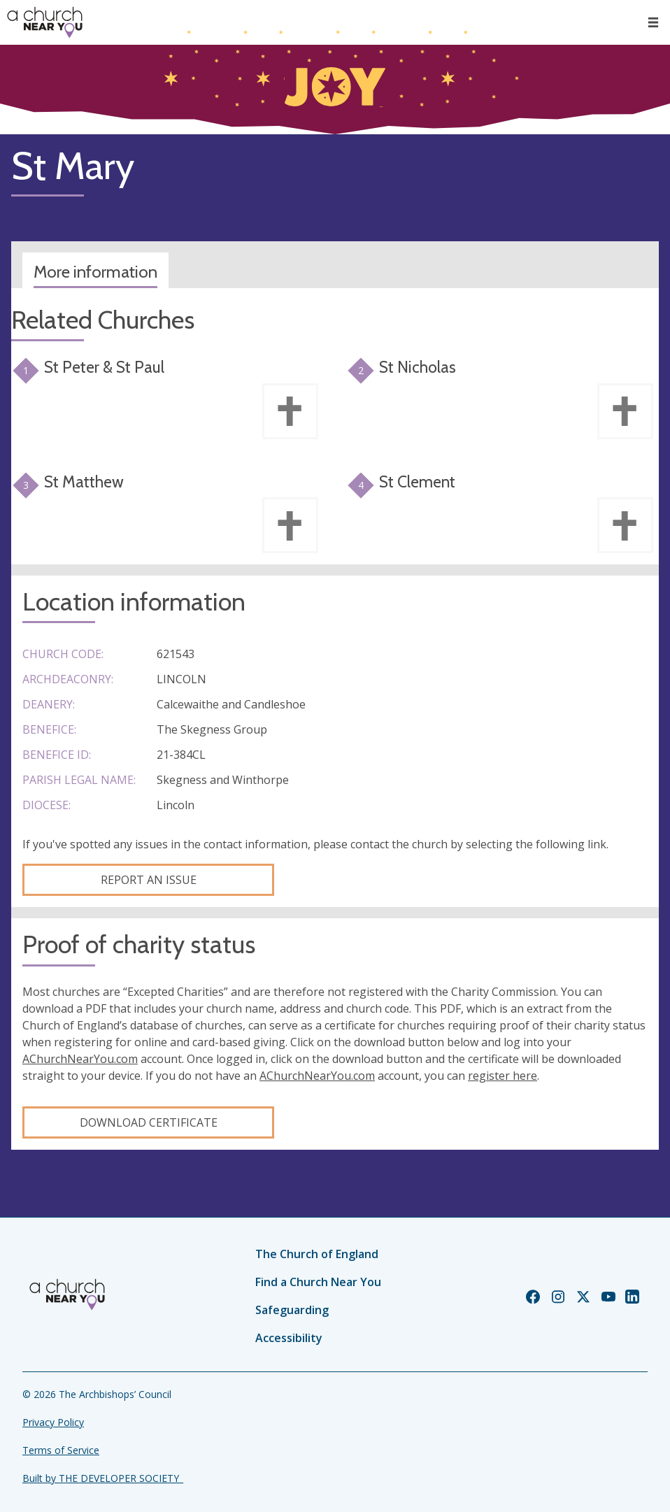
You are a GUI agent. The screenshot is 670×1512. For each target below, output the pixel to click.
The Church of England (316, 1254)
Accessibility (288, 1338)
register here (502, 1075)
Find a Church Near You (318, 1282)
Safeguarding (292, 1310)
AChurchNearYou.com (80, 1059)
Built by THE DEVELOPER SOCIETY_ (102, 1478)
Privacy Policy (53, 1422)
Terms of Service (60, 1450)
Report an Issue (149, 879)
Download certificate (149, 1122)
